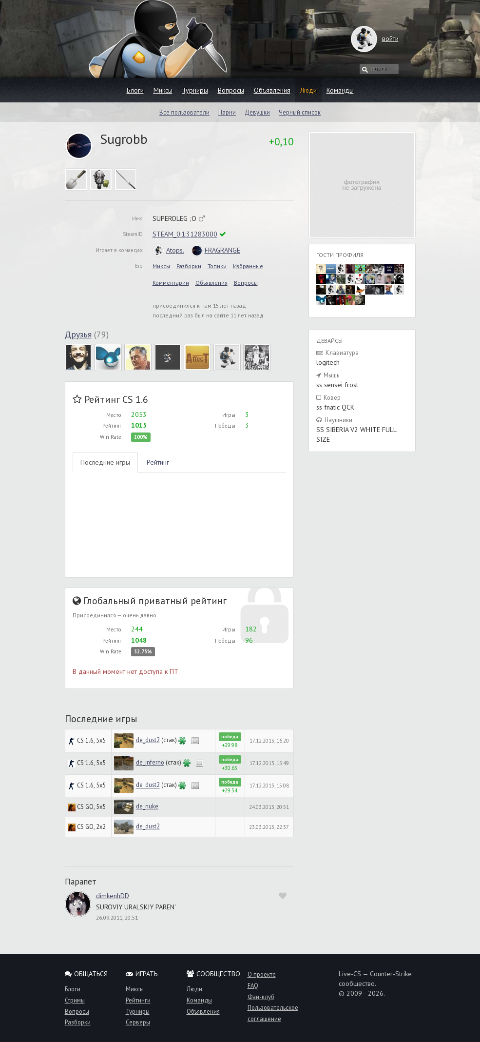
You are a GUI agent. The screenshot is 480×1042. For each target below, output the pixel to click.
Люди (308, 90)
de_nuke (147, 806)
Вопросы (231, 90)
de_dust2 (148, 740)
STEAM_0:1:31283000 (185, 234)
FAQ (253, 985)
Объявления (272, 90)
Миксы (163, 90)
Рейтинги (138, 1000)
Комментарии (171, 282)
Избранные (248, 266)
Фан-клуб (261, 997)
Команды (340, 90)
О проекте (262, 974)
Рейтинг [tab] (158, 462)
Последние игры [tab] (105, 462)
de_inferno (150, 762)
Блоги (135, 90)
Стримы (75, 1000)
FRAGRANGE (215, 250)
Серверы (138, 1022)
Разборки (188, 266)
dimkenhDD (112, 895)
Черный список (300, 112)
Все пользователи (184, 112)
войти (381, 38)
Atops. (168, 250)
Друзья (78, 334)
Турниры (195, 90)
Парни (227, 112)
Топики (217, 266)
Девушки (257, 112)
